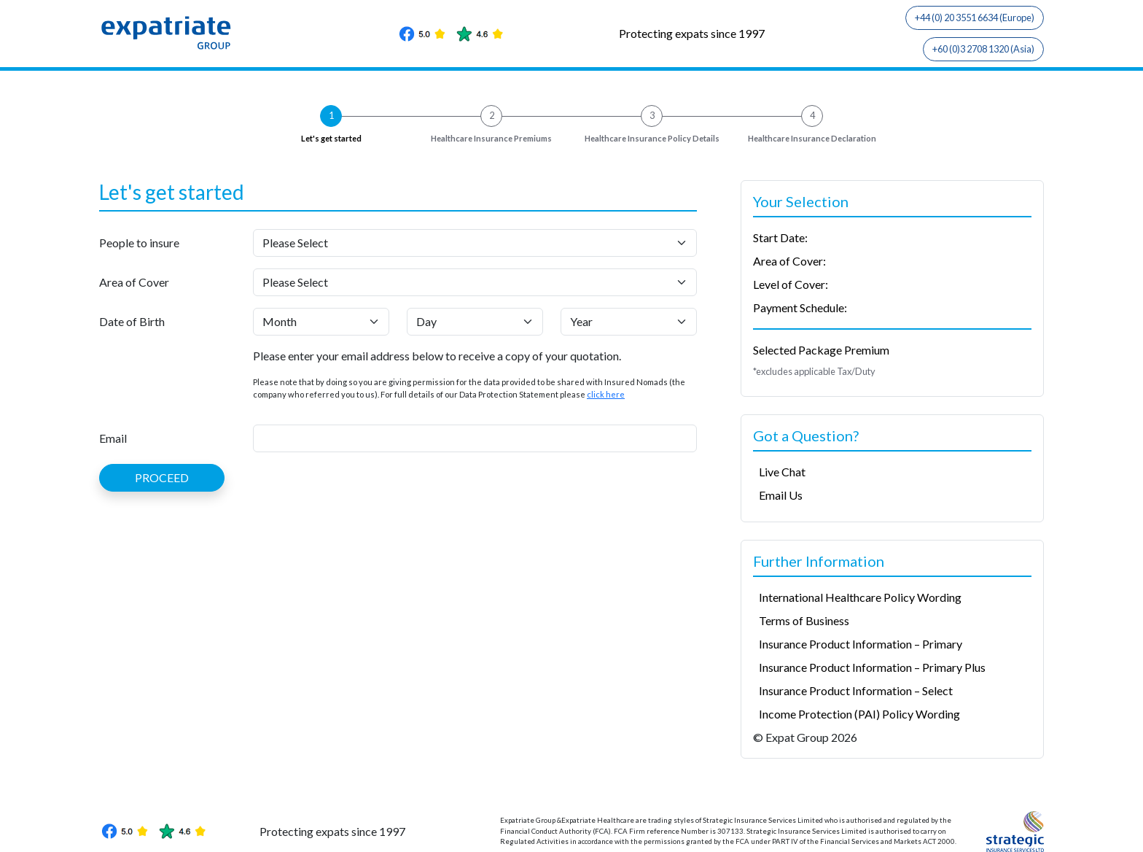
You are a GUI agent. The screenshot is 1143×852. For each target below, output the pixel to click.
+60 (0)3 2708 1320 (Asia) (983, 49)
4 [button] (812, 115)
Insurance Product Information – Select (856, 690)
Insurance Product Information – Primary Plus (872, 667)
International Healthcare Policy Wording (860, 597)
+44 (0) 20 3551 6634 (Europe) (974, 17)
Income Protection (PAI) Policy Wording (859, 714)
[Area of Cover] (475, 282)
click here (606, 394)
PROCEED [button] (162, 477)
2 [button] (491, 115)
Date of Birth (132, 321)
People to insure (139, 242)
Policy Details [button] (652, 139)
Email (113, 438)
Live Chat (782, 472)
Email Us (781, 495)
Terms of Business (804, 620)
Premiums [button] (491, 139)
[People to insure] (475, 243)
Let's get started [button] (331, 138)
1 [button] (331, 115)
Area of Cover (134, 282)
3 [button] (652, 115)
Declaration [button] (812, 139)
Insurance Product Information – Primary (860, 644)
